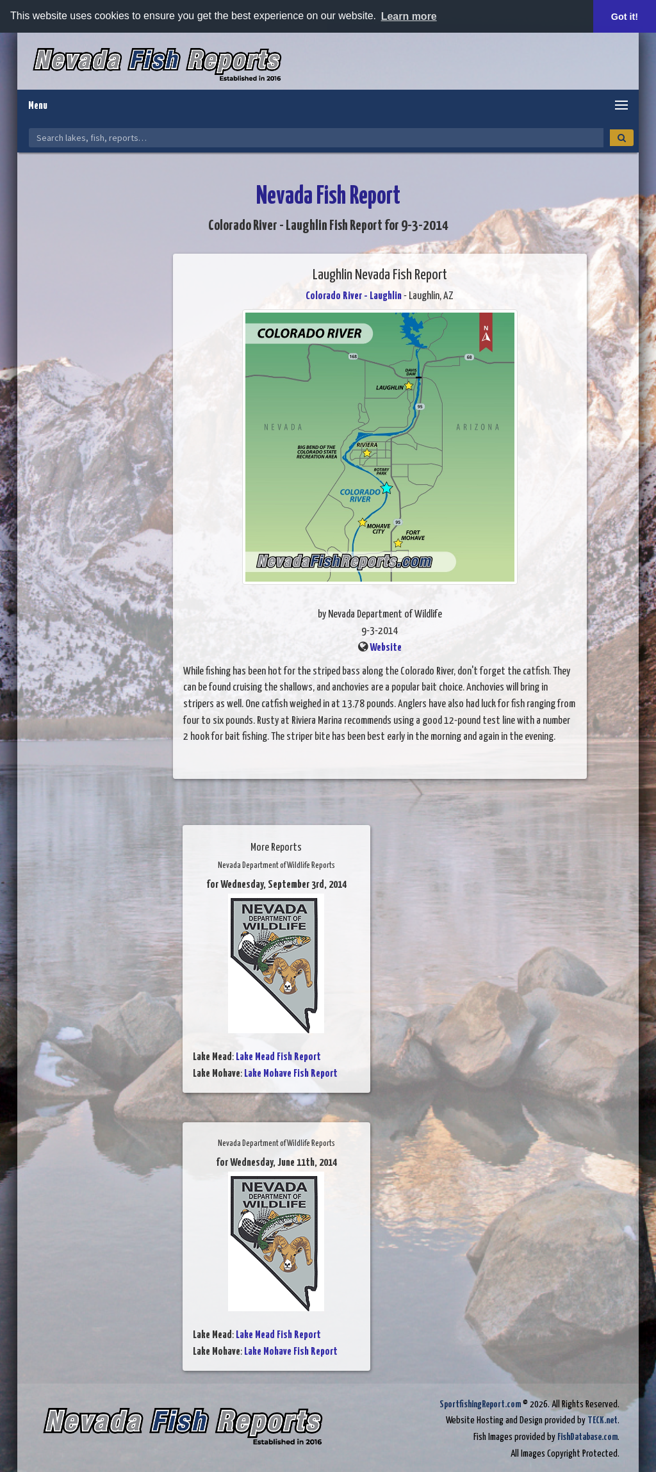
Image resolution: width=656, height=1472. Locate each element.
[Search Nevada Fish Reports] (316, 137)
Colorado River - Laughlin (354, 296)
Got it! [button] (624, 17)
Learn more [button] (409, 16)
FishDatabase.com (587, 1437)
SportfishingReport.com (480, 1404)
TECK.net (602, 1420)
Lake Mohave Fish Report (291, 1073)
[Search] (622, 137)
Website (386, 647)
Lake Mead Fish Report (278, 1057)
